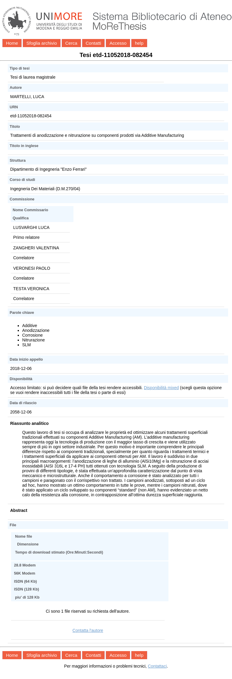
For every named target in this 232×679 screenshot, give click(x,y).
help (139, 43)
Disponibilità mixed (161, 387)
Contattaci (157, 666)
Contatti (93, 43)
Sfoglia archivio (41, 43)
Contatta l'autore (88, 630)
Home (12, 43)
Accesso (117, 43)
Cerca (71, 43)
